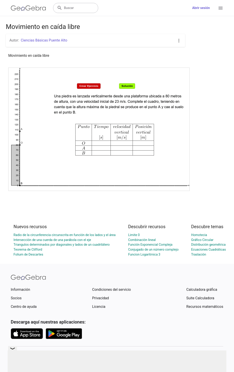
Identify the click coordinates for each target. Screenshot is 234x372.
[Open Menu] (220, 8)
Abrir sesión (201, 8)
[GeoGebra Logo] (28, 8)
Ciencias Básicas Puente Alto (44, 40)
